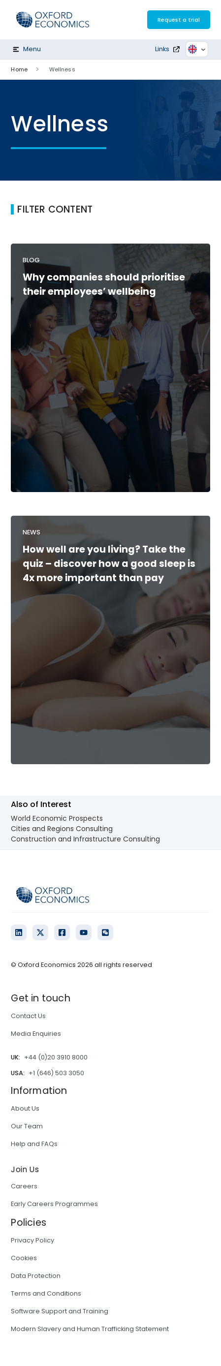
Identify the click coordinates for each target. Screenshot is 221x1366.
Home (19, 69)
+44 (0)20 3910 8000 (56, 1057)
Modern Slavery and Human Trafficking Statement (90, 1329)
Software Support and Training (59, 1311)
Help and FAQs (34, 1144)
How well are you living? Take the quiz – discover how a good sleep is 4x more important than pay (109, 564)
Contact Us (28, 1016)
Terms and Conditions (46, 1293)
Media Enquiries (36, 1033)
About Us (25, 1108)
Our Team (27, 1126)
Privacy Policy (32, 1240)
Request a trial (179, 20)
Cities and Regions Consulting (62, 829)
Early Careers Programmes (54, 1204)
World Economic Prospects (57, 818)
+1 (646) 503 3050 (56, 1073)
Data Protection (36, 1276)
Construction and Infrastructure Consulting (85, 839)
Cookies (24, 1258)
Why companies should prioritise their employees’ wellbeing (104, 284)
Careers (24, 1186)
